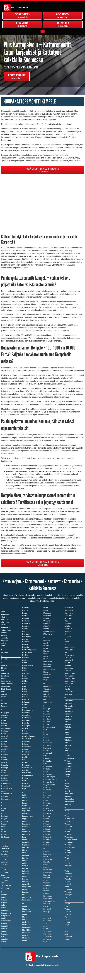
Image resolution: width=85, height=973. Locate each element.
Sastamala (47, 937)
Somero (68, 658)
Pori (44, 792)
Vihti (66, 868)
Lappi (24, 819)
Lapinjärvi (26, 808)
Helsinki (4, 762)
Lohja (24, 863)
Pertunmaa (47, 743)
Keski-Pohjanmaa (29, 650)
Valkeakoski (69, 819)
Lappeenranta (27, 816)
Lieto (24, 853)
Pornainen (47, 795)
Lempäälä (26, 842)
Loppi (24, 876)
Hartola (4, 739)
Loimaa (25, 868)
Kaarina (4, 895)
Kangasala (5, 910)
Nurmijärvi (47, 675)
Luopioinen (26, 887)
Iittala (3, 811)
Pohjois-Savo (48, 782)
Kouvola (25, 733)
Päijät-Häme (48, 840)
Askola (3, 643)
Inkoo (3, 829)
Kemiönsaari (27, 639)
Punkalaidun (48, 811)
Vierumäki (68, 866)
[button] (42, 31)
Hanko (3, 733)
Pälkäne (46, 842)
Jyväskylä (5, 878)
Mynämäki (47, 621)
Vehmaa (68, 845)
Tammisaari (69, 711)
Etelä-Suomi (6, 689)
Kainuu (4, 900)
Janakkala (5, 849)
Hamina (4, 726)
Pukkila (46, 806)
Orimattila (47, 689)
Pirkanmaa (47, 766)
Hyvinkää (4, 786)
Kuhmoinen (26, 747)
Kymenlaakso (27, 775)
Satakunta (47, 939)
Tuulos (67, 761)
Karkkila (4, 942)
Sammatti (47, 934)
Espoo (3, 678)
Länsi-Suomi (27, 900)
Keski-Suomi (27, 652)
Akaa (3, 612)
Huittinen (4, 778)
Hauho (3, 752)
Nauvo (45, 654)
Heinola (4, 757)
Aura (3, 646)
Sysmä (67, 686)
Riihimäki (46, 883)
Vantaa (67, 832)
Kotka (24, 731)
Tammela (68, 709)
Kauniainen (26, 623)
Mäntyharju (47, 634)
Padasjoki (47, 709)
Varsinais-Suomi (71, 840)
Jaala (3, 844)
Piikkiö (45, 764)
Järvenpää (5, 888)
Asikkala (4, 638)
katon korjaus (67, 253)
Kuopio (25, 749)
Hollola (4, 773)
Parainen (46, 716)
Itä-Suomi (5, 837)
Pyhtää (46, 819)
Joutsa (3, 859)
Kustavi (25, 762)
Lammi (25, 806)
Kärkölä (25, 783)
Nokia (45, 659)
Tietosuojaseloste (51, 965)
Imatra (3, 824)
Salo (45, 926)
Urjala (67, 786)
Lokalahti (25, 874)
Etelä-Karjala (6, 681)
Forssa (4, 706)
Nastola (46, 651)
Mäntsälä (46, 626)
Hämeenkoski (6, 794)
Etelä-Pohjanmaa (8, 684)
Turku (67, 753)
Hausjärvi (4, 754)
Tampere (68, 714)
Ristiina (46, 891)
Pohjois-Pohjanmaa (50, 779)
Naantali (46, 640)
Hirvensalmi (5, 770)
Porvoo (46, 798)
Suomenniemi (70, 678)
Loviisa (25, 879)
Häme (3, 791)
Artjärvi (4, 635)
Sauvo (45, 942)
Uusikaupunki (70, 802)
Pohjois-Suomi (49, 785)
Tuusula (68, 766)
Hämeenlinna (6, 799)
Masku (24, 917)
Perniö (45, 737)
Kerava (25, 644)
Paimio (46, 711)
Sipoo (67, 639)
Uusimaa (68, 804)
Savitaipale (69, 608)
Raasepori (47, 854)
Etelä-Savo (5, 686)
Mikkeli (25, 935)
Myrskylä (46, 623)
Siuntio (67, 644)
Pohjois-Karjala (49, 777)
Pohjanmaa (47, 774)
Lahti (24, 795)
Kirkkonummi (27, 681)
